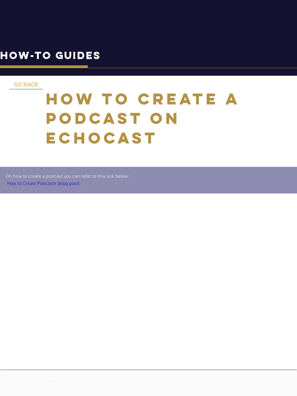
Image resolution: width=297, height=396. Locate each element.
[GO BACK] (26, 84)
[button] (66, 378)
